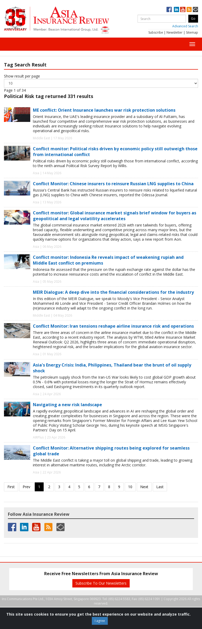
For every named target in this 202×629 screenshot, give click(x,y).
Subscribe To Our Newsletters (101, 583)
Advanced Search (185, 26)
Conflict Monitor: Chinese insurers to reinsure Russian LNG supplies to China (113, 184)
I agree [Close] (100, 620)
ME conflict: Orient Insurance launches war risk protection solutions (104, 110)
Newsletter (174, 32)
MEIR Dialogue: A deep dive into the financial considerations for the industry (113, 292)
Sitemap (192, 32)
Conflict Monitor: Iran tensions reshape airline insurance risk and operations (113, 326)
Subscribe (155, 32)
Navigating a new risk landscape (67, 405)
